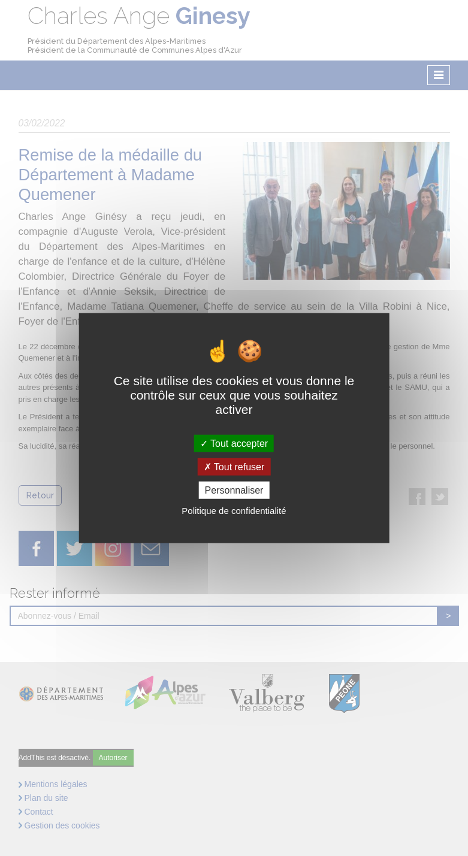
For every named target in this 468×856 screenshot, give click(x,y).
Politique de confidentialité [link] (234, 511)
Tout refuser (234, 466)
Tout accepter (234, 443)
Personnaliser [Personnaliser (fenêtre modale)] (234, 490)
